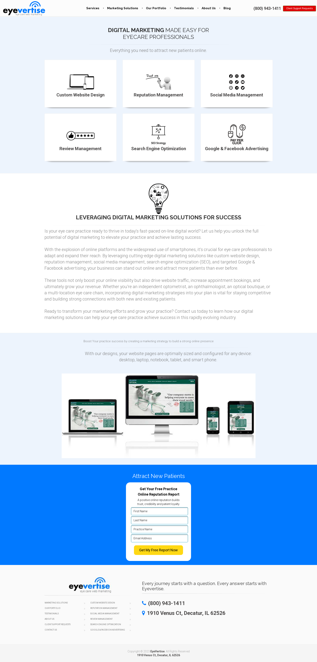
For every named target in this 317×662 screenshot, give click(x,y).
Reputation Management (103, 608)
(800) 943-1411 (267, 8)
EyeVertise (157, 651)
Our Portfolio (156, 8)
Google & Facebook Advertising (107, 630)
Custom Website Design (102, 603)
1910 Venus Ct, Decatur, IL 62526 (158, 655)
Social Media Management (104, 613)
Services (92, 8)
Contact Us (51, 630)
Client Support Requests (299, 8)
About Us (209, 8)
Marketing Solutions (122, 8)
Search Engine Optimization (105, 624)
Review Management (101, 619)
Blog (227, 8)
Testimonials (184, 8)
